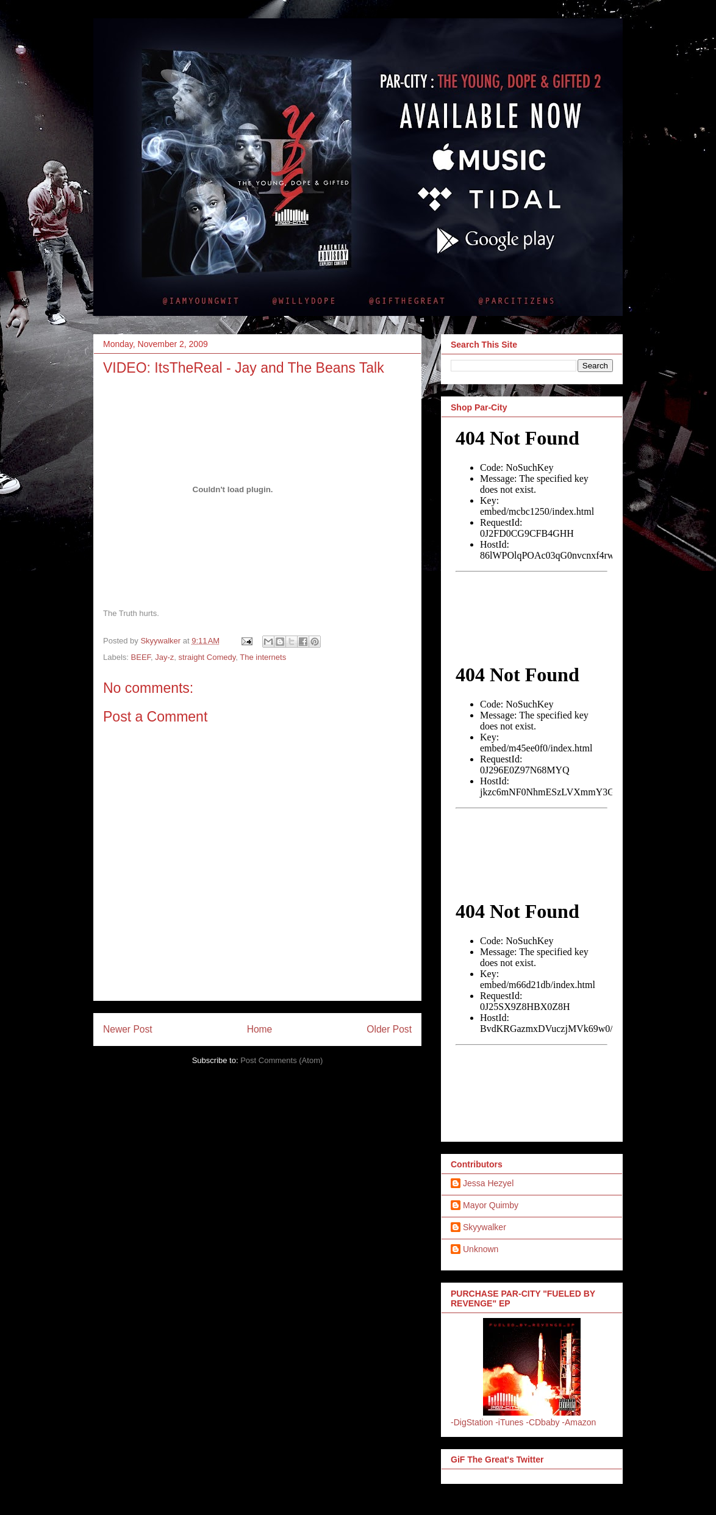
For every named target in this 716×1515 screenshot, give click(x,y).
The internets (263, 657)
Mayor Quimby (490, 1205)
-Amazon (579, 1422)
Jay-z (164, 657)
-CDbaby (542, 1422)
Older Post (389, 1029)
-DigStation (472, 1422)
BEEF (141, 657)
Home (260, 1029)
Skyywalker (484, 1227)
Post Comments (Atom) (281, 1060)
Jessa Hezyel (488, 1183)
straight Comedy (207, 657)
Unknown (480, 1249)
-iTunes (509, 1422)
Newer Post (127, 1029)
